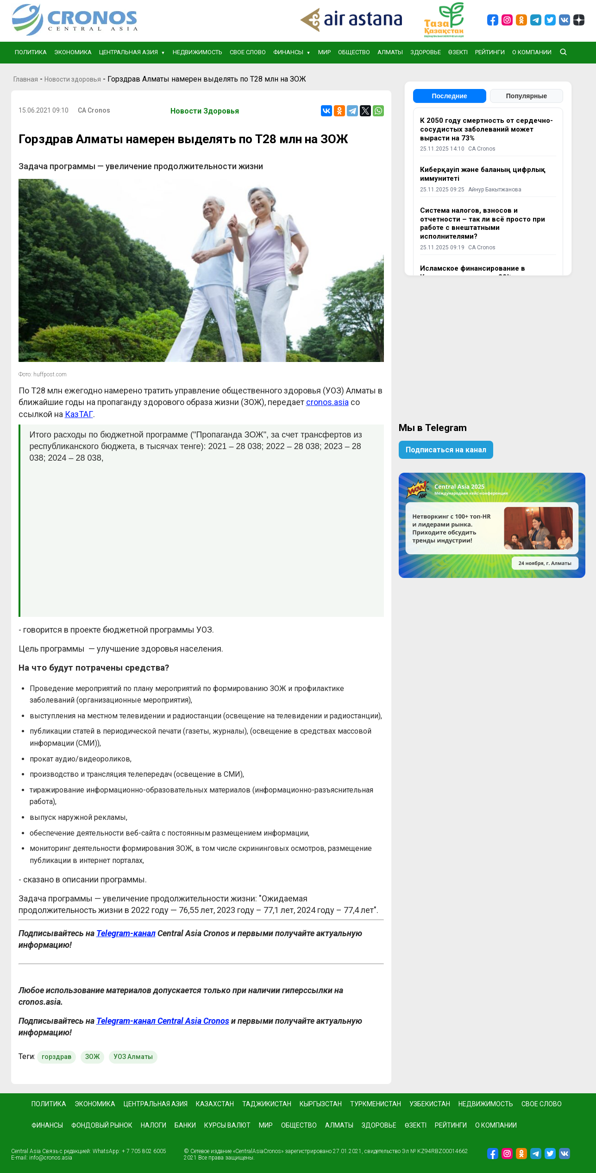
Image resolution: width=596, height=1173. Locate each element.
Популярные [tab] (526, 96)
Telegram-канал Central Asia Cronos (162, 1021)
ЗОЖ (92, 1056)
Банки (185, 1125)
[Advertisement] (202, 536)
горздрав (56, 1056)
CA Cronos (94, 110)
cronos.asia (327, 402)
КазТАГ (79, 414)
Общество (354, 52)
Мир (324, 52)
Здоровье (425, 52)
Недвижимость (197, 52)
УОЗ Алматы (133, 1056)
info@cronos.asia (50, 1157)
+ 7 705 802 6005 (144, 1151)
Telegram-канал (126, 933)
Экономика (73, 52)
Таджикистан (266, 1104)
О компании (532, 52)
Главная (25, 79)
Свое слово (248, 52)
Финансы (288, 52)
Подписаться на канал (446, 449)
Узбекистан (429, 1104)
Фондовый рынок (101, 1125)
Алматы (390, 52)
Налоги (153, 1125)
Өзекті (458, 52)
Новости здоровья (72, 79)
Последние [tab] (449, 96)
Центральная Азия (128, 52)
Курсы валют (227, 1125)
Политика (31, 52)
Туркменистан (375, 1104)
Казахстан (215, 1104)
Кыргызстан (321, 1104)
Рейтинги (490, 52)
